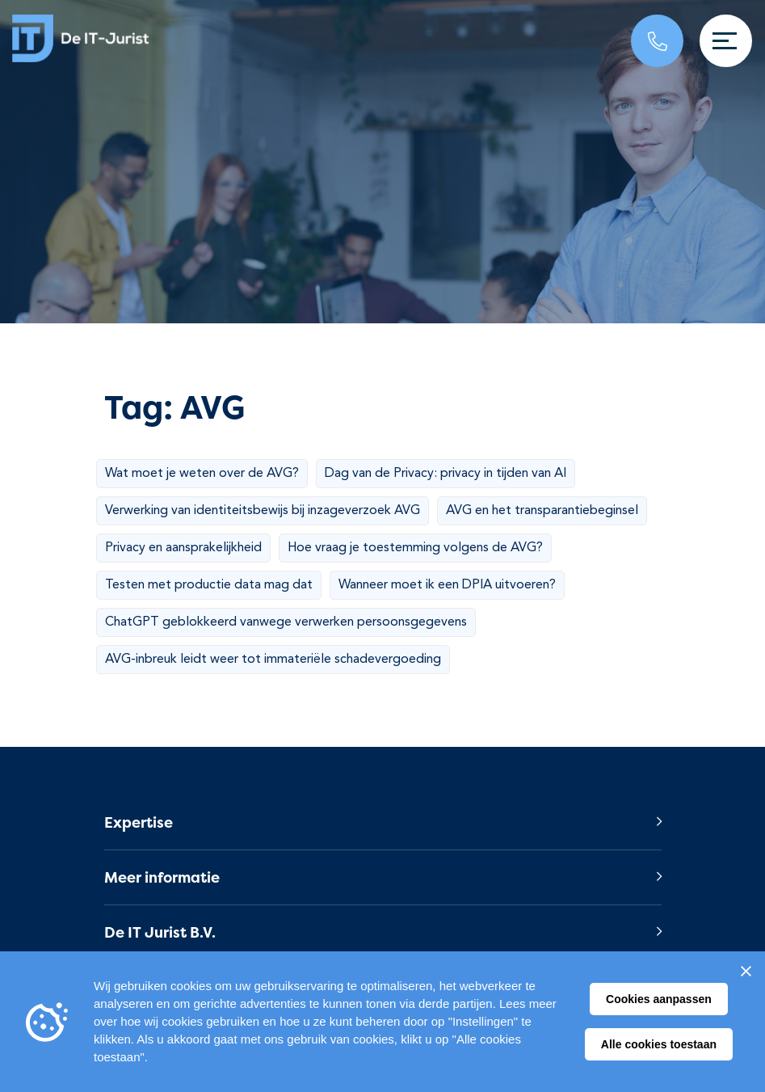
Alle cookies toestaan (659, 1044)
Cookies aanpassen (659, 999)
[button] (383, 822)
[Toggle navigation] (726, 41)
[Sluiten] (745, 970)
